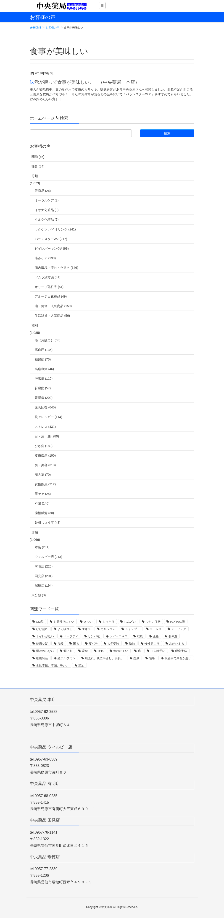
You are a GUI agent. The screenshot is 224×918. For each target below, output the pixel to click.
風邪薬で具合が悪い (178, 658)
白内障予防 (157, 651)
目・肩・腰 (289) (47, 436)
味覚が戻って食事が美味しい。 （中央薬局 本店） (85, 82)
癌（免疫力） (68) (48, 340)
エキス (86, 629)
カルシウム (108, 629)
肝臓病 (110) (44, 378)
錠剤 (136, 658)
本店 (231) (42, 547)
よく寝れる (65, 629)
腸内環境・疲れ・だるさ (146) (56, 267)
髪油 (81, 665)
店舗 (35, 532)
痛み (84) (38, 166)
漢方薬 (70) (43, 474)
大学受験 (113, 643)
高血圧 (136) (44, 350)
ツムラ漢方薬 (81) (48, 277)
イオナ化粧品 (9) (47, 210)
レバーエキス (118, 636)
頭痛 (152, 658)
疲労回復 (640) (45, 407)
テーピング (178, 629)
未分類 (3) (39, 595)
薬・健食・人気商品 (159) (53, 306)
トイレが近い (45, 636)
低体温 (172, 636)
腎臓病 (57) (43, 388)
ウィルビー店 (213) (48, 557)
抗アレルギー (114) (48, 417)
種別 (35, 325)
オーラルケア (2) (47, 200)
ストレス (156, 629)
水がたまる (176, 643)
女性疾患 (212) (45, 484)
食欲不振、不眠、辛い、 (52, 665)
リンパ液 (94, 636)
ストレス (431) (45, 427)
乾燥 (140, 636)
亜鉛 (156, 636)
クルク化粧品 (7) (47, 219)
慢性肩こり (152, 643)
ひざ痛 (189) (44, 446)
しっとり (108, 621)
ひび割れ (42, 629)
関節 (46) (38, 157)
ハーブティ (70, 636)
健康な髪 (42, 643)
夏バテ (93, 643)
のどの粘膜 (177, 621)
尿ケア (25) (43, 494)
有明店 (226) (44, 566)
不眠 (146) (42, 503)
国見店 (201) (44, 576)
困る (76, 643)
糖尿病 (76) (43, 359)
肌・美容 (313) (45, 465)
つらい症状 (153, 621)
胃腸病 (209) (44, 398)
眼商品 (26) (43, 191)
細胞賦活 (42, 658)
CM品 (40, 621)
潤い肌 (67, 651)
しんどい (130, 621)
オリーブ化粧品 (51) (49, 287)
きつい (88, 621)
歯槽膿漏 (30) (44, 513)
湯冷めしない (45, 651)
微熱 (132, 643)
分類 (35, 176)
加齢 (60, 643)
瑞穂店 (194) (44, 585)
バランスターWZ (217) (51, 239)
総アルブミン (66, 658)
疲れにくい (120, 651)
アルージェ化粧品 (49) (51, 296)
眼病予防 (181, 651)
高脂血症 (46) (44, 369)
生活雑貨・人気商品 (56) (52, 315)
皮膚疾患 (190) (45, 455)
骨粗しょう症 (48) (48, 522)
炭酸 (85, 651)
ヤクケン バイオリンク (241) (55, 229)
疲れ (101, 651)
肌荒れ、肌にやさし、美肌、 (104, 658)
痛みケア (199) (45, 258)
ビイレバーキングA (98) (52, 248)
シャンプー (132, 629)
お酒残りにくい (63, 621)
